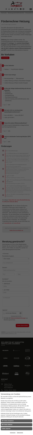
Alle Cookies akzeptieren (8, 420)
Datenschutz (20, 432)
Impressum (12, 432)
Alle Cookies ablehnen (7, 424)
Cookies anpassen (6, 428)
